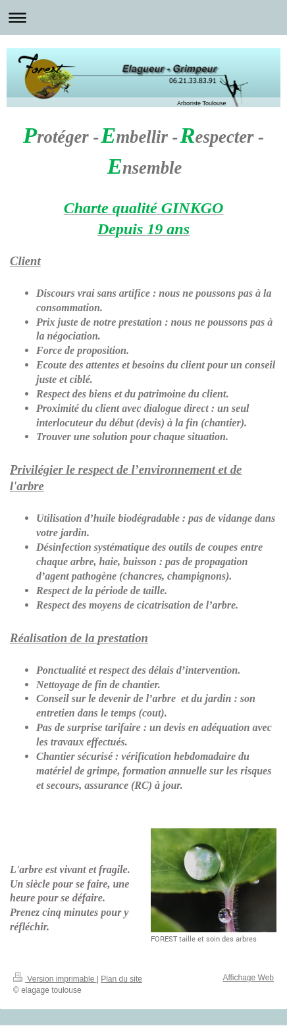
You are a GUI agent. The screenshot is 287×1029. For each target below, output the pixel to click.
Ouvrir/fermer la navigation (143, 17)
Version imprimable (55, 979)
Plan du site (121, 979)
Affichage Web (248, 977)
